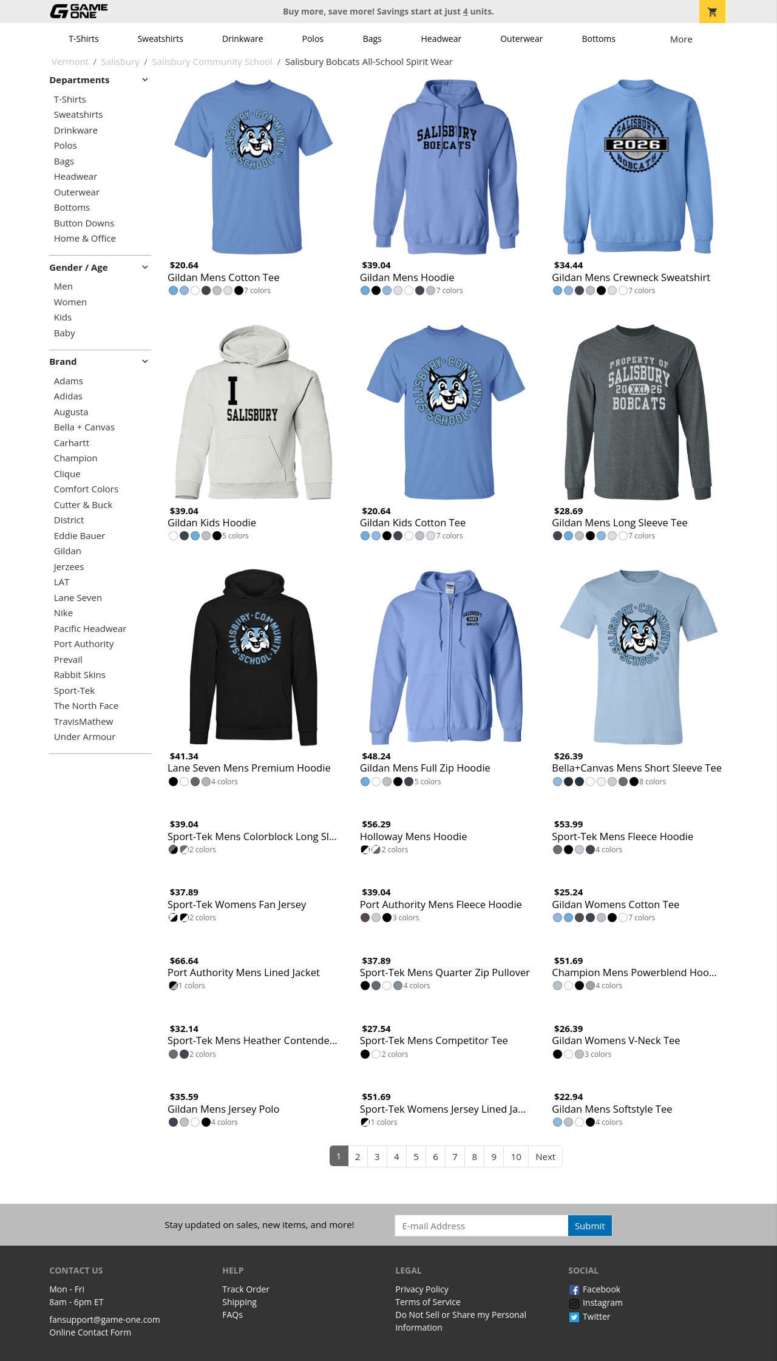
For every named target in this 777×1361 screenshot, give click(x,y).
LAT (62, 582)
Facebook (594, 1289)
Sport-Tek (74, 690)
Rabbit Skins (80, 675)
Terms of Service (428, 1302)
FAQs (232, 1314)
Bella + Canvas (84, 427)
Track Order (246, 1289)
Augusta (71, 412)
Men (63, 286)
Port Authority (84, 644)
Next (545, 1156)
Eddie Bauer (80, 536)
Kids (63, 317)
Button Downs (84, 223)
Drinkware (242, 38)
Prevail (68, 659)
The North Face (86, 706)
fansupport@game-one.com (104, 1319)
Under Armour (85, 736)
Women (70, 302)
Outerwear (521, 38)
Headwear (441, 38)
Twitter (589, 1316)
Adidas (68, 396)
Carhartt (71, 443)
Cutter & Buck (83, 505)
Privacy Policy (421, 1289)
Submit (590, 1226)
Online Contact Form (90, 1332)
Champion (76, 458)
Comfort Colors (86, 489)
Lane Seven (78, 597)
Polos (313, 38)
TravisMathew (84, 721)
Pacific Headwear (90, 628)
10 (516, 1156)
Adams (68, 381)
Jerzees (69, 567)
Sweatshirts (160, 38)
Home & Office (85, 238)
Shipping (239, 1302)
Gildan (67, 551)
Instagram (595, 1302)
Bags (372, 38)
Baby (64, 333)
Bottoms (599, 38)
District (69, 520)
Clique (67, 474)
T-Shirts (83, 38)
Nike (63, 613)
